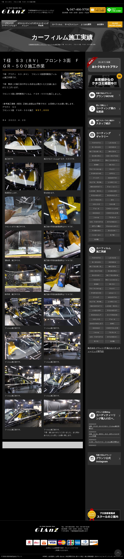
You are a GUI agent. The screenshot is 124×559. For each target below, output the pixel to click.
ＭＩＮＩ (112, 165)
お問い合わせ (60, 556)
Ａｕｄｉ (112, 169)
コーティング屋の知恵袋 (102, 108)
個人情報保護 (89, 556)
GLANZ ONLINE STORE (115, 24)
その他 (96, 239)
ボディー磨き (96, 226)
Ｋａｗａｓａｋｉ (112, 226)
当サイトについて (101, 556)
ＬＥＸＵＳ (112, 143)
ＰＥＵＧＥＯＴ (96, 195)
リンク (110, 556)
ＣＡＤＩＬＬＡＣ (112, 208)
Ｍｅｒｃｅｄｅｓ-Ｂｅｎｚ (112, 160)
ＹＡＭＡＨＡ (96, 230)
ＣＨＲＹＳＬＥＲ (112, 213)
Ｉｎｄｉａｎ (96, 235)
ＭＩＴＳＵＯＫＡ (112, 275)
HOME (45, 556)
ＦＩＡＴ (96, 178)
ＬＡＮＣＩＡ (112, 182)
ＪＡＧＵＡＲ (112, 191)
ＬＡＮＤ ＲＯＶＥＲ (96, 191)
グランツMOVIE (101, 95)
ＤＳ (112, 200)
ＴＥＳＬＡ (112, 217)
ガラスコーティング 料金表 (40, 24)
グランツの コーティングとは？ (9, 24)
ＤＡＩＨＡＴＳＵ (112, 156)
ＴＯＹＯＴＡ (96, 143)
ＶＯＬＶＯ (96, 204)
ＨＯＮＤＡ (112, 147)
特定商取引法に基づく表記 (74, 556)
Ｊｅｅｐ (96, 217)
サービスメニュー (71, 24)
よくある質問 (86, 24)
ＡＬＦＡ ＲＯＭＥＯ (96, 182)
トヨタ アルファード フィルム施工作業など (104, 442)
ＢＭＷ (96, 165)
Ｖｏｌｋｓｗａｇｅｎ (96, 169)
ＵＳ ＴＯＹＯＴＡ (96, 222)
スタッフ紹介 (101, 122)
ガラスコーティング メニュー (25, 24)
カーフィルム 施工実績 (100, 250)
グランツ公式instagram (100, 458)
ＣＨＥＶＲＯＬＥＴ (96, 323)
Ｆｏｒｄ (96, 208)
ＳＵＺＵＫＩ (96, 160)
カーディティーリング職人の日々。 (102, 415)
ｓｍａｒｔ (112, 293)
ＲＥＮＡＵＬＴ (112, 195)
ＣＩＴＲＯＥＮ (97, 200)
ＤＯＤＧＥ (96, 213)
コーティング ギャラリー (100, 135)
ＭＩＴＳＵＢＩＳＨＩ (96, 151)
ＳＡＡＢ (112, 204)
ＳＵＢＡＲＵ (96, 156)
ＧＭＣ (112, 323)
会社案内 (100, 24)
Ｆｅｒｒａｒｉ (112, 187)
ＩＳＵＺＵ (96, 280)
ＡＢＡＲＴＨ (112, 178)
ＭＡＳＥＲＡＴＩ (96, 187)
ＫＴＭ (112, 235)
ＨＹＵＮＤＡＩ (112, 222)
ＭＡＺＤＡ (112, 151)
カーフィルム (57, 24)
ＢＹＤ (96, 341)
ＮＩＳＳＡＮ (96, 147)
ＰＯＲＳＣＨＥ (96, 173)
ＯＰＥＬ (112, 173)
